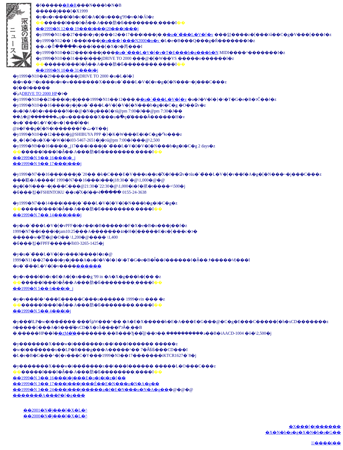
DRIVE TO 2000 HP (39, 93)
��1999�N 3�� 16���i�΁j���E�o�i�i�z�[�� (69, 378)
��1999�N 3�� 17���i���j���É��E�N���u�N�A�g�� (86, 383)
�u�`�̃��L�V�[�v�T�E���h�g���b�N (166, 52)
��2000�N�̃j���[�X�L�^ (55, 416)
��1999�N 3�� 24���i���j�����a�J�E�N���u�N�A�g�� (91, 389)
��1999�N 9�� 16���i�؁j (44, 158)
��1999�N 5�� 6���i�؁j (43, 288)
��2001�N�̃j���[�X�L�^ (55, 410)
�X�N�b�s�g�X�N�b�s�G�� (303, 432)
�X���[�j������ (315, 426)
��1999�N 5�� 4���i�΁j (42, 311)
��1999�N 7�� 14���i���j (47, 215)
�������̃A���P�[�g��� (49, 395)
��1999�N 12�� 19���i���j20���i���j (87, 28)
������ (88, 266)
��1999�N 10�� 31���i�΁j (67, 70)
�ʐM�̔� (67, 333)
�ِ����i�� (326, 443)
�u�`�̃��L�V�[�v (190, 34)
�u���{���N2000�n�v (130, 40)
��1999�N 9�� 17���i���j (47, 163)
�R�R (69, 5)
